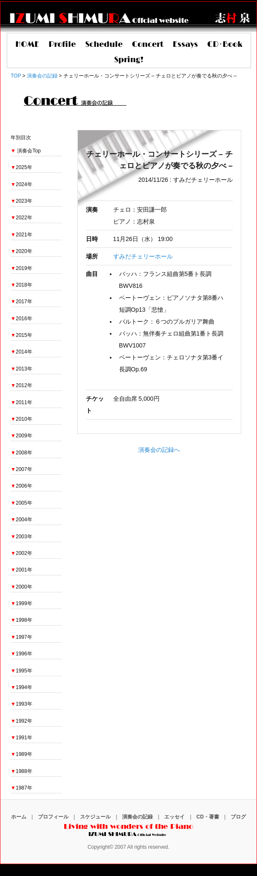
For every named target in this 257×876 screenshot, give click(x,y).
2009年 (21, 436)
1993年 (21, 704)
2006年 (21, 486)
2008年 (21, 453)
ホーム (18, 817)
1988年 (21, 771)
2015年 (21, 335)
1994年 (21, 687)
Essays (185, 44)
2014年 (21, 352)
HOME (27, 44)
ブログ (238, 817)
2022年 (21, 218)
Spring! (128, 60)
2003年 (21, 537)
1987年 (21, 788)
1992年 (21, 721)
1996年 (21, 654)
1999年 (21, 603)
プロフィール (53, 817)
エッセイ (174, 817)
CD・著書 (208, 817)
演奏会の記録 (137, 817)
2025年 (21, 167)
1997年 (21, 637)
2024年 (21, 184)
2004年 (21, 520)
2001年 (21, 570)
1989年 (21, 754)
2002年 (21, 553)
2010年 (21, 419)
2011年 (21, 402)
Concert (147, 44)
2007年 (21, 469)
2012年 (21, 385)
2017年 (21, 301)
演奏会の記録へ (159, 449)
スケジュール (95, 817)
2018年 (21, 285)
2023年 (21, 201)
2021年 (21, 235)
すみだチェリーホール (143, 256)
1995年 (21, 671)
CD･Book (225, 44)
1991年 (21, 738)
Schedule (104, 44)
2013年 (21, 369)
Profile (62, 44)
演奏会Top (28, 151)
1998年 (21, 620)
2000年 (21, 587)
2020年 (21, 251)
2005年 (21, 503)
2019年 (21, 268)
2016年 (21, 319)
